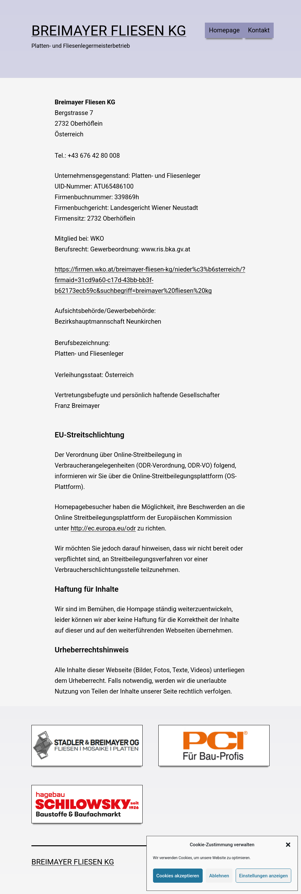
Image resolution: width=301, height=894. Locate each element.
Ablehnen (219, 876)
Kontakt (259, 30)
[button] (288, 845)
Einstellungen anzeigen (263, 876)
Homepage (224, 30)
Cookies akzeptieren (177, 876)
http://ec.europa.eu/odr (103, 528)
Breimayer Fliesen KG (108, 30)
